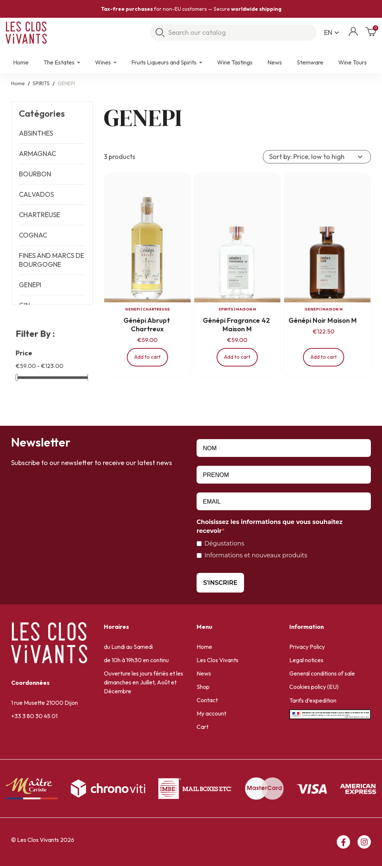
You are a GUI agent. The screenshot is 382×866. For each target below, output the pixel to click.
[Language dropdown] (332, 32)
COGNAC (33, 235)
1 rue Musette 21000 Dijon (44, 702)
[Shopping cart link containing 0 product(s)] (370, 34)
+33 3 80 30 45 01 (34, 716)
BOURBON (35, 174)
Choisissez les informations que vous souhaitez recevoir (269, 526)
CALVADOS (36, 194)
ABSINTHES (36, 133)
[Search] (233, 32)
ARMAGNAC (37, 153)
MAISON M (246, 309)
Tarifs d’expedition (312, 700)
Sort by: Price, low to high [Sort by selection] (317, 156)
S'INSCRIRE (220, 582)
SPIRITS (225, 309)
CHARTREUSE (39, 214)
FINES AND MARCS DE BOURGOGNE (51, 260)
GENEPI (30, 285)
